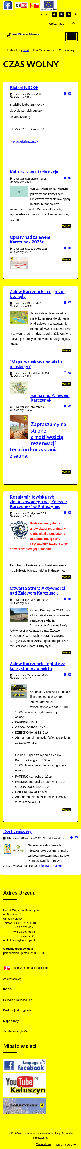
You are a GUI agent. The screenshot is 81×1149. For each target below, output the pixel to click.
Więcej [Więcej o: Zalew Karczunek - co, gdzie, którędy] (66, 350)
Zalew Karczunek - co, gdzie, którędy (37, 294)
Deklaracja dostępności (17, 1010)
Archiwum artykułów (15, 1031)
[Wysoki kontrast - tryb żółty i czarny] (75, 14)
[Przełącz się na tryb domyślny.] (54, 14)
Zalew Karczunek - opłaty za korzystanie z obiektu (37, 666)
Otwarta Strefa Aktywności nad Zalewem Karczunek (37, 590)
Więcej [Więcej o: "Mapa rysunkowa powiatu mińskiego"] (66, 384)
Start (26, 50)
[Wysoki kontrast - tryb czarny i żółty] (68, 14)
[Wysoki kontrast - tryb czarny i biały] (61, 14)
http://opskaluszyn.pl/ (24, 141)
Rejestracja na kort (50, 865)
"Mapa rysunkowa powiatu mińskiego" (36, 364)
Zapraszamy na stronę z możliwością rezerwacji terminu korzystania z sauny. (38, 440)
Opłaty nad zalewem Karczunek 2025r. (30, 239)
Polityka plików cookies (17, 1000)
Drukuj (65, 93)
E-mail (69, 93)
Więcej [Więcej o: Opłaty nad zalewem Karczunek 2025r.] (66, 259)
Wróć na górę (66, 1144)
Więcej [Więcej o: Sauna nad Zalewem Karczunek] (66, 472)
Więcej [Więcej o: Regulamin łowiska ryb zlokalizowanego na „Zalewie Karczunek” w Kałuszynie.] (66, 577)
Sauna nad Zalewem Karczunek (50, 398)
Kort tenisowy (17, 831)
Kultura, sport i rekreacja (34, 171)
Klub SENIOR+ (24, 87)
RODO (7, 989)
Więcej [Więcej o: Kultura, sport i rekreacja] (66, 226)
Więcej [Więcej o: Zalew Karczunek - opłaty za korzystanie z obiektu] (66, 809)
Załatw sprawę (12, 979)
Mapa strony (11, 1021)
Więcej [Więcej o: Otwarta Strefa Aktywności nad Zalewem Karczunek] (66, 652)
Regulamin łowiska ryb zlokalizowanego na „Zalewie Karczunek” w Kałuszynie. (38, 501)
